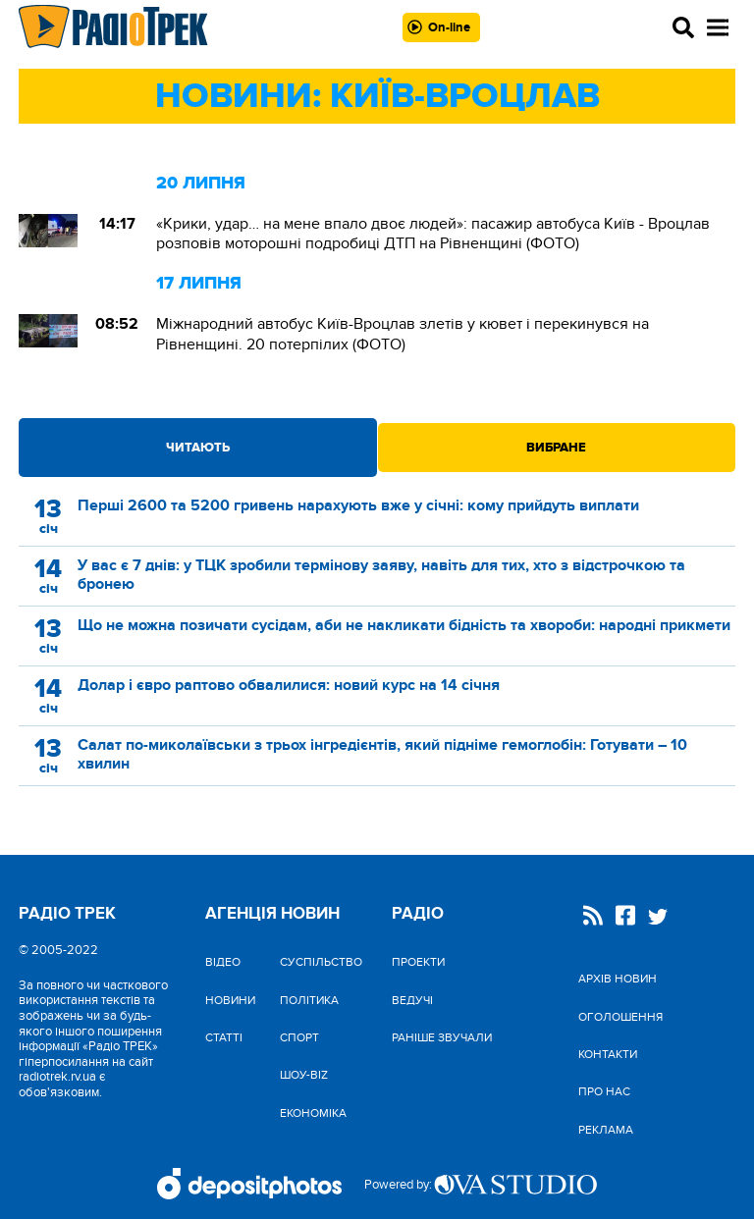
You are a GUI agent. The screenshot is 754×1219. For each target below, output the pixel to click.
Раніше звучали (442, 1037)
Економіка (313, 1113)
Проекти (418, 962)
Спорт (299, 1037)
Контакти (607, 1054)
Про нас (604, 1091)
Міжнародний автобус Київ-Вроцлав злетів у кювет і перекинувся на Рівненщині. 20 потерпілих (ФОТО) (402, 333)
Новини (230, 1000)
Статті (223, 1037)
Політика (309, 1000)
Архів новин (617, 978)
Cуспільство (321, 962)
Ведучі (412, 1000)
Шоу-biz (304, 1075)
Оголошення (620, 1017)
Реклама (605, 1130)
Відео (223, 962)
